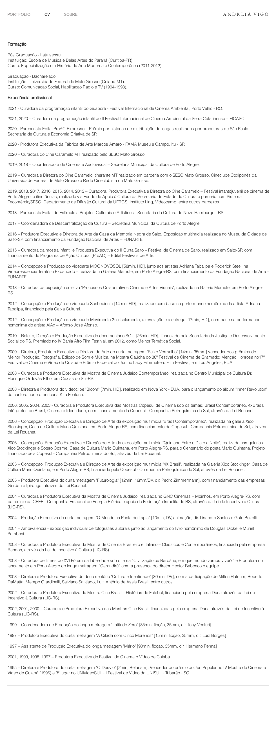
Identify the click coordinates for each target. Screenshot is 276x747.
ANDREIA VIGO (246, 14)
